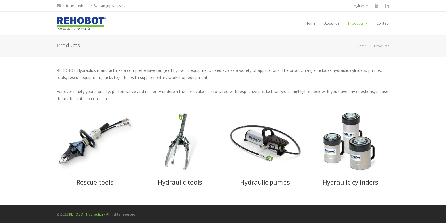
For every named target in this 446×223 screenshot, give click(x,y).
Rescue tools (95, 182)
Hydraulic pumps (265, 182)
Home (310, 23)
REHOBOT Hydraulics (86, 214)
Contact (382, 23)
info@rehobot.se (77, 5)
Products (358, 23)
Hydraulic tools (180, 182)
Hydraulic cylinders (350, 182)
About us (332, 23)
